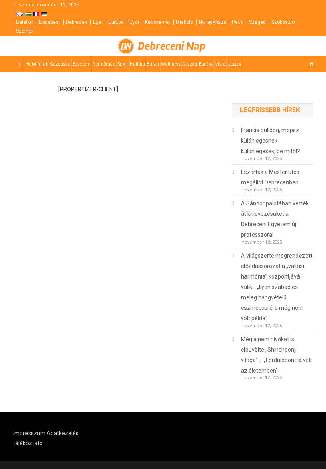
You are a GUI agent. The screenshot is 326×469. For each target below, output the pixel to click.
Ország (189, 64)
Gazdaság (60, 64)
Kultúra (137, 64)
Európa (116, 22)
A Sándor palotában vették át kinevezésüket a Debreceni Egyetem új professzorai (275, 219)
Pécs (237, 22)
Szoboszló (283, 22)
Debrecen (76, 22)
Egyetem (81, 64)
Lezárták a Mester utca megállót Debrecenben (270, 177)
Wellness (171, 64)
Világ (220, 64)
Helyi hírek (37, 64)
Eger (98, 22)
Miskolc (184, 22)
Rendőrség (104, 64)
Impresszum (29, 433)
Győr (134, 22)
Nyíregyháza (212, 22)
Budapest (49, 22)
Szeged (257, 22)
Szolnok (25, 31)
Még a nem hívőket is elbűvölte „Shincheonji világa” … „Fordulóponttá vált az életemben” (276, 355)
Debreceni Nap (172, 46)
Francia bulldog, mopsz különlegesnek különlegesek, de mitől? (270, 140)
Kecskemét (157, 22)
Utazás (234, 64)
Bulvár (153, 64)
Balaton (24, 22)
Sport (122, 64)
